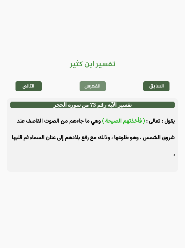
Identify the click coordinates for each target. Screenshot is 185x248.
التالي (28, 86)
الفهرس (92, 86)
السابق (156, 86)
